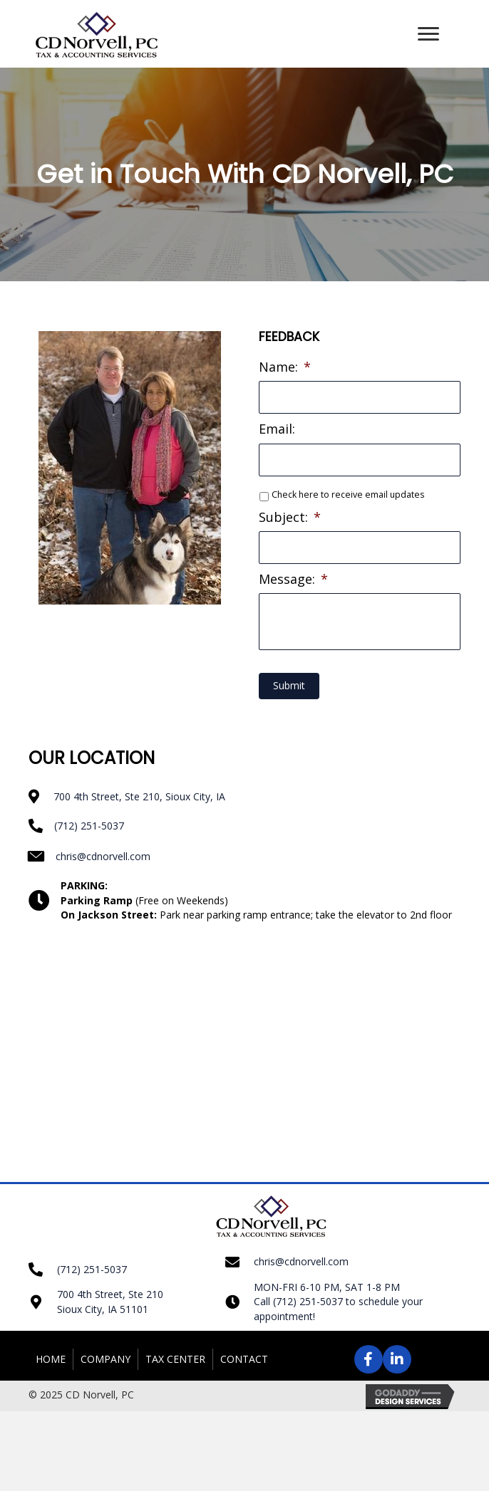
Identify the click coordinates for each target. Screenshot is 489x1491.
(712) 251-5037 (89, 825)
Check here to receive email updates (348, 494)
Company (105, 1358)
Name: (285, 367)
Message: (293, 578)
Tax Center (175, 1358)
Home (51, 1358)
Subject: (290, 516)
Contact (244, 1358)
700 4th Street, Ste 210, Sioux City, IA (139, 796)
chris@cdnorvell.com (103, 855)
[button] (428, 34)
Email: (277, 429)
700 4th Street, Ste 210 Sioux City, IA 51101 (110, 1301)
